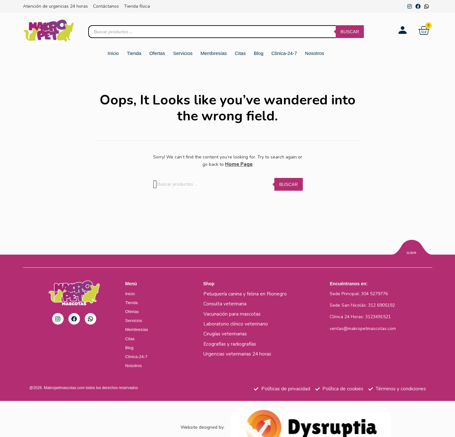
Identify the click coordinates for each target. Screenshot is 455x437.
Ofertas (157, 53)
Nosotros (314, 53)
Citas (240, 53)
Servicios (182, 53)
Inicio (113, 53)
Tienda (134, 53)
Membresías (213, 53)
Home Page (238, 164)
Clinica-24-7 (284, 53)
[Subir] (411, 248)
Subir (411, 252)
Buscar (350, 31)
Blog (258, 53)
